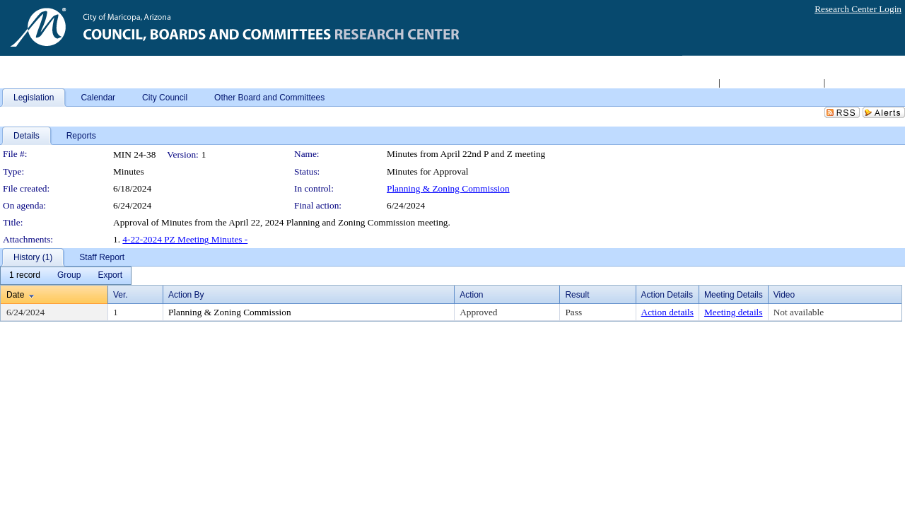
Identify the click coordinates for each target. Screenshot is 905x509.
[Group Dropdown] (69, 275)
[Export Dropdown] (110, 275)
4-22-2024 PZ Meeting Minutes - (184, 239)
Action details (667, 312)
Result (577, 295)
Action (471, 295)
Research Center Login (857, 9)
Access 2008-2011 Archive (771, 82)
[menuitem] (25, 275)
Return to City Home (677, 82)
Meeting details (733, 312)
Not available (798, 312)
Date (15, 295)
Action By (186, 295)
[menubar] (66, 276)
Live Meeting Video (864, 82)
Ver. (120, 295)
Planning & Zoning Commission (448, 188)
